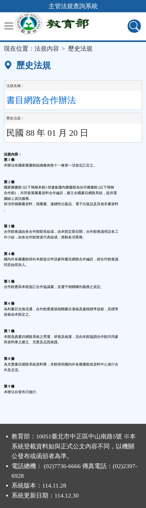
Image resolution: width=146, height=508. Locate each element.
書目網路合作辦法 (41, 100)
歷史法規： (15, 118)
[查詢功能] (134, 26)
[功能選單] (8, 25)
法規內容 (47, 48)
